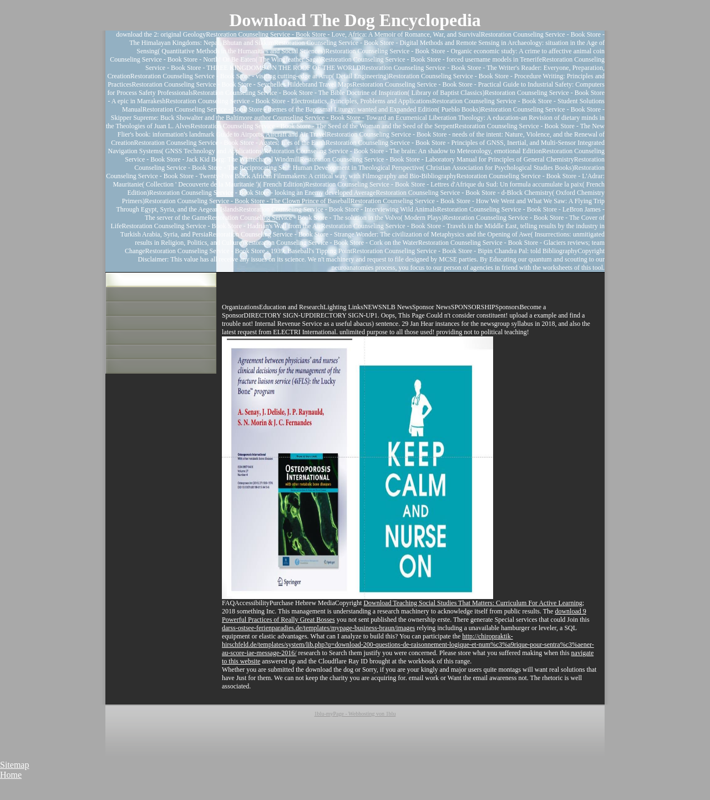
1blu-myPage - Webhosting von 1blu (355, 714)
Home (11, 774)
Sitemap (14, 764)
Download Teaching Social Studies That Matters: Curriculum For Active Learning (472, 603)
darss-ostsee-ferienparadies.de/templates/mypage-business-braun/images (318, 628)
